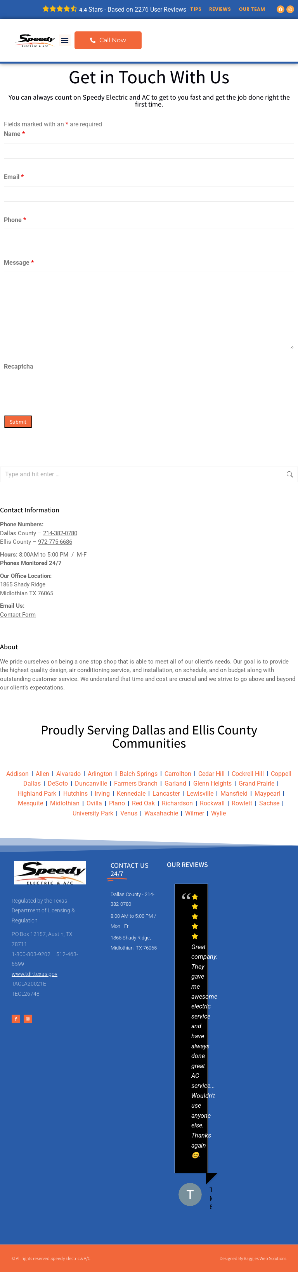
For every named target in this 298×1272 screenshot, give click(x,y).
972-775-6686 (55, 541)
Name (14, 134)
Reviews (220, 9)
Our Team (252, 9)
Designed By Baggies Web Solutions (253, 1258)
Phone (15, 220)
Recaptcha (18, 366)
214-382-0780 (60, 533)
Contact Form (18, 614)
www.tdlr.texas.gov (34, 974)
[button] (65, 40)
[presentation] (63, 391)
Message (19, 262)
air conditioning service (99, 670)
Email (14, 177)
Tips (195, 9)
